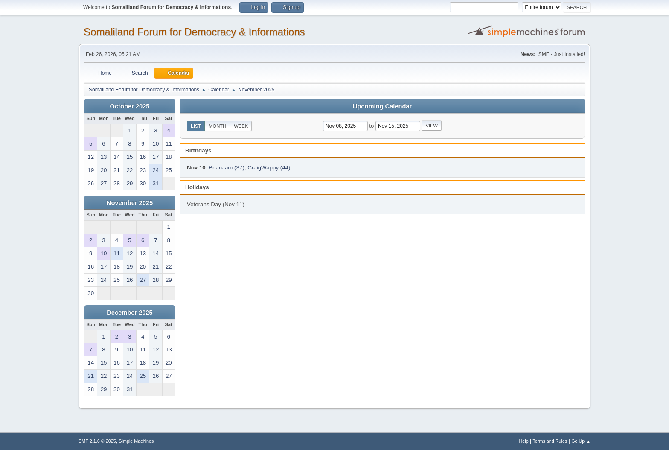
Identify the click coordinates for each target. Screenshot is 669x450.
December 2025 (130, 312)
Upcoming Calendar (382, 106)
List (196, 126)
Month (217, 126)
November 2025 (130, 202)
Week (241, 126)
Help (524, 441)
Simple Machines (136, 441)
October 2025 (130, 106)
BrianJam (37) (226, 167)
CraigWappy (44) (268, 167)
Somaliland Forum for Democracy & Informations (194, 32)
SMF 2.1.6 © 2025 (97, 441)
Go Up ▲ (580, 441)
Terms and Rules (550, 441)
